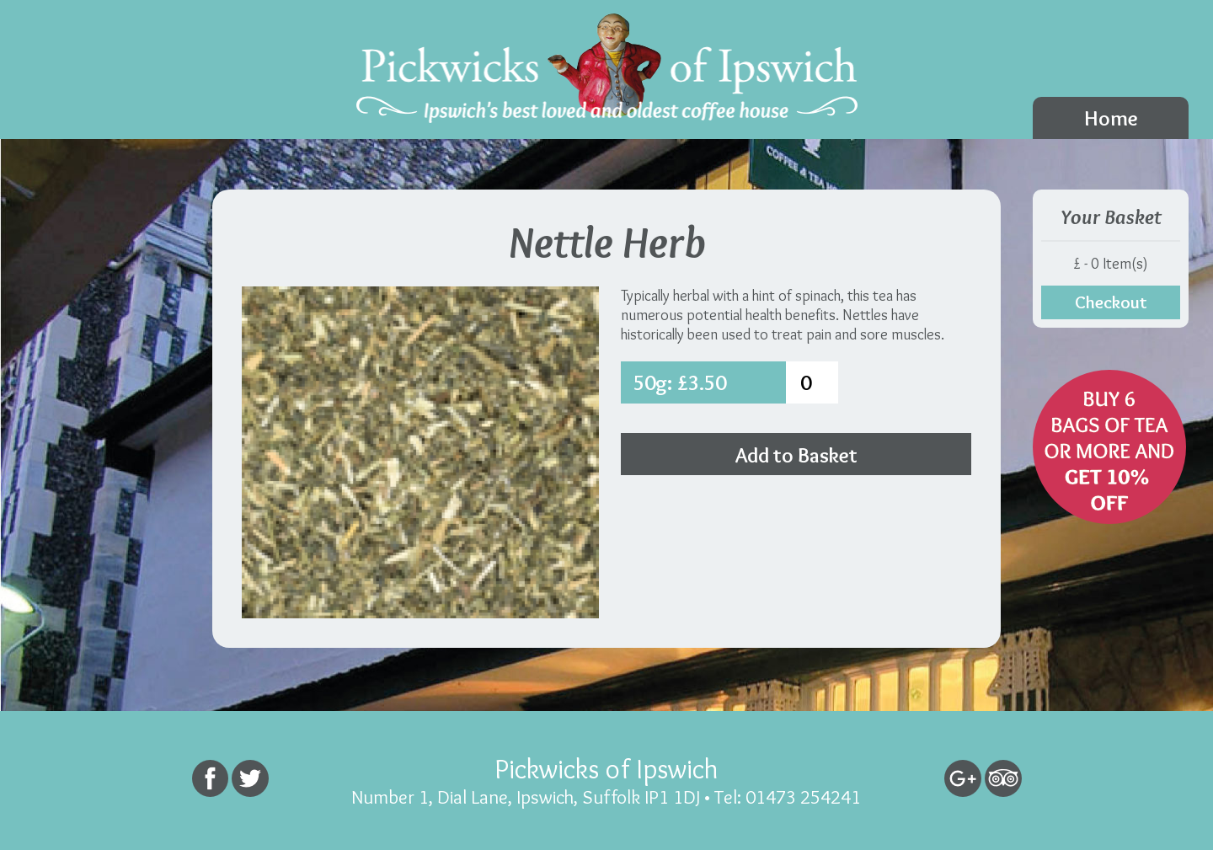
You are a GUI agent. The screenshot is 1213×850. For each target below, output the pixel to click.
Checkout (1111, 302)
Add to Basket (796, 455)
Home (1111, 118)
